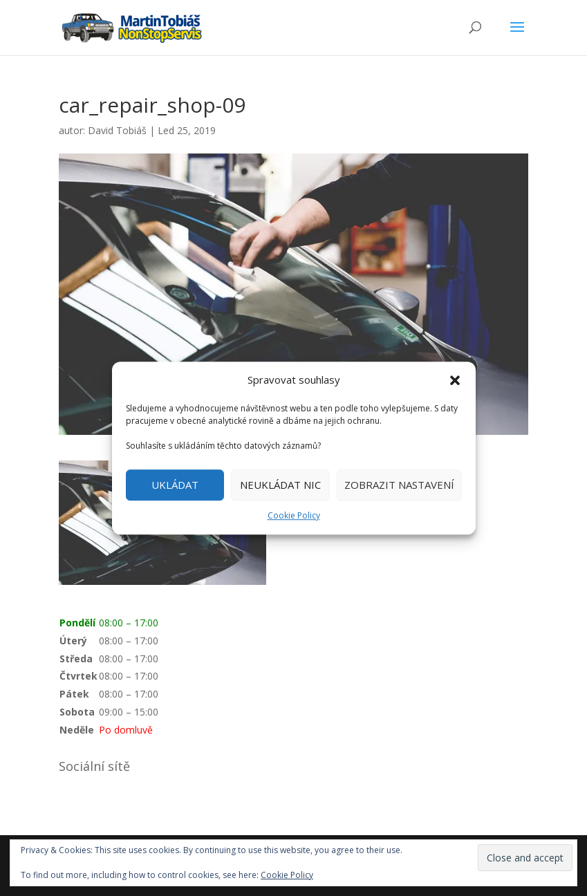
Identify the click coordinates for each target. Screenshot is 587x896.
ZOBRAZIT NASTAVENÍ (399, 485)
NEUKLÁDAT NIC (280, 485)
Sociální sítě (94, 766)
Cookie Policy (294, 515)
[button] (455, 380)
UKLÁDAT (174, 485)
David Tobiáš (117, 130)
